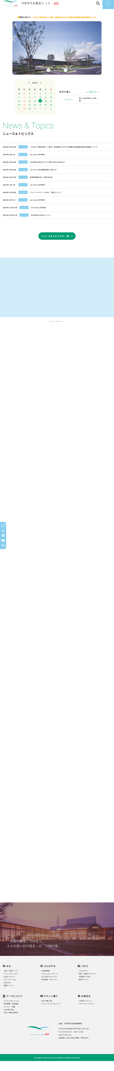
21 (24, 114)
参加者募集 (46, 981)
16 (35, 111)
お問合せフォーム (85, 1011)
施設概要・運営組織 (11, 1013)
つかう (84, 976)
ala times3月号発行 (37, 195)
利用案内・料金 (84, 986)
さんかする (49, 976)
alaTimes (7, 992)
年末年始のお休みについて (41, 225)
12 (51, 107)
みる (8, 976)
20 (19, 114)
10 (40, 107)
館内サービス (84, 989)
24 (40, 114)
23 (35, 114)
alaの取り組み (9, 1019)
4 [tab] (59, 80)
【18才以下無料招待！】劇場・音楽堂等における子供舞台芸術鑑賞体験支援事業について (63, 157)
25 (45, 114)
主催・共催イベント (11, 981)
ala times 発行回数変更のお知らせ (43, 179)
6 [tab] (60, 331)
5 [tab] (61, 80)
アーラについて (14, 1006)
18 (45, 111)
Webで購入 (47, 1011)
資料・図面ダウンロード (88, 983)
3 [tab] (57, 80)
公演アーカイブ (9, 986)
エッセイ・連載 (9, 1016)
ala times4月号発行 (37, 164)
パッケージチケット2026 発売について (45, 202)
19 (51, 111)
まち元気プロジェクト (50, 986)
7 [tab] (62, 331)
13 (19, 111)
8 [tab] (64, 331)
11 (45, 107)
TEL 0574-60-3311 (65, 1042)
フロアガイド (84, 981)
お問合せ (86, 1006)
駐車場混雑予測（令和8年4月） (42, 187)
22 (30, 114)
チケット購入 (51, 1006)
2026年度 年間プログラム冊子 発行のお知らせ (47, 172)
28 (24, 118)
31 (24, 103)
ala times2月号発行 (37, 210)
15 (30, 111)
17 (40, 111)
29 (30, 118)
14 (24, 111)
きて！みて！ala (10, 989)
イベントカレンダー (11, 983)
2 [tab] (55, 80)
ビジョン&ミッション (12, 1011)
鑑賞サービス (9, 995)
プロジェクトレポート (50, 983)
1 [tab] (53, 80)
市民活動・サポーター (50, 989)
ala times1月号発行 (38, 217)
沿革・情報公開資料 (11, 1022)
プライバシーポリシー (87, 1013)
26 (51, 114)
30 (19, 103)
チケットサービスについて (51, 1013)
